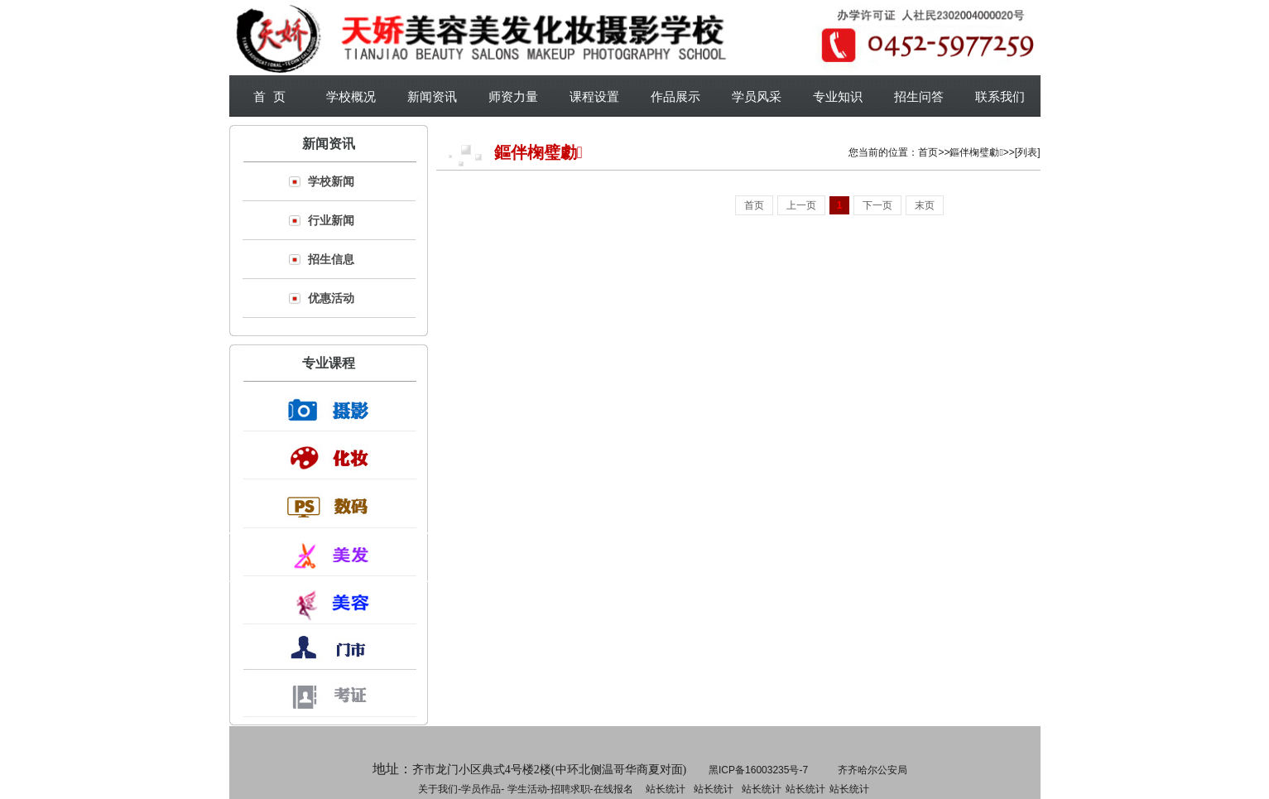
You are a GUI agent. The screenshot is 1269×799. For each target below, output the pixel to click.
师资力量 (513, 96)
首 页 (269, 96)
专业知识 (838, 96)
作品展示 (675, 96)
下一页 (877, 205)
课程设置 (594, 96)
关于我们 (438, 789)
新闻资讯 (432, 96)
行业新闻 (331, 220)
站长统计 (665, 789)
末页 (925, 205)
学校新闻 (331, 181)
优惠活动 (331, 298)
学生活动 (527, 789)
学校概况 (351, 96)
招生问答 (919, 96)
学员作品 (481, 789)
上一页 (801, 205)
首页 (928, 152)
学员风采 (756, 96)
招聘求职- (711, 789)
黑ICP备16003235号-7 (758, 770)
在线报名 (613, 789)
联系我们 (1000, 96)
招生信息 (331, 259)
